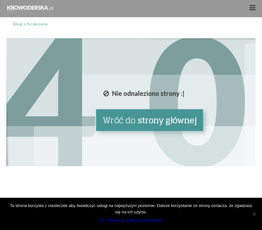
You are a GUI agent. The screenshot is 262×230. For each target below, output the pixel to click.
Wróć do (150, 120)
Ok (102, 220)
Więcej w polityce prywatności (135, 220)
